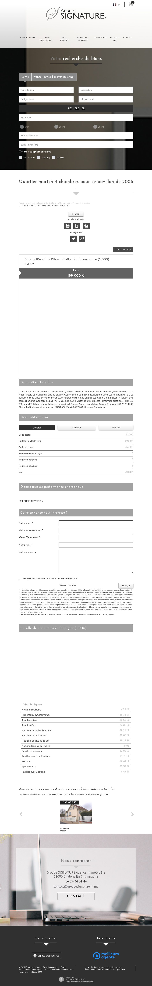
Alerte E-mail (115, 39)
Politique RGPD (36, 972)
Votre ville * (25, 545)
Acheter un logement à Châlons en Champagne (49, 203)
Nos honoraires (49, 969)
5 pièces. (86, 203)
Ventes (32, 38)
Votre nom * (26, 523)
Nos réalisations (46, 39)
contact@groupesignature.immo (76, 886)
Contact (128, 38)
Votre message (28, 552)
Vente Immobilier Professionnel (54, 76)
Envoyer (126, 585)
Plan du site (23, 969)
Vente (25, 76)
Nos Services (64, 39)
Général (37, 427)
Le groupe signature (82, 39)
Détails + (76, 427)
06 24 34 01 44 (76, 881)
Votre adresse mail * (31, 530)
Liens (58, 969)
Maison (76, 203)
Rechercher (76, 108)
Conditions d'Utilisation (87, 614)
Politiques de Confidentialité (62, 614)
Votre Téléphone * (29, 537)
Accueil (23, 38)
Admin (64, 969)
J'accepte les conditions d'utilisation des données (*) (49, 578)
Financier (116, 427)
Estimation (100, 38)
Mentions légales (35, 969)
